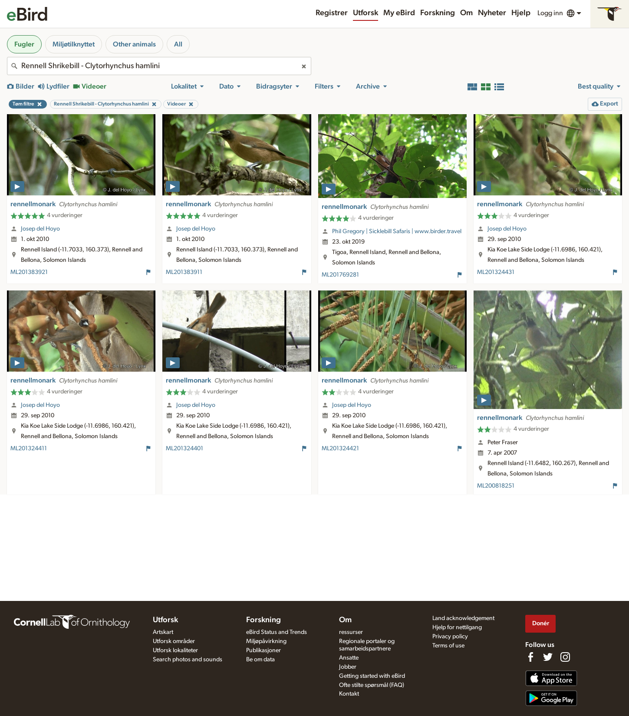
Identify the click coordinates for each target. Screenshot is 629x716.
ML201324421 (340, 448)
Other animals (134, 44)
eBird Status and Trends (276, 632)
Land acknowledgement (463, 618)
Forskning (437, 13)
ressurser (351, 632)
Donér (540, 623)
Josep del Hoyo (40, 229)
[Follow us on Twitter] (548, 657)
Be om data (260, 660)
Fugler (24, 44)
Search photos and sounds (187, 660)
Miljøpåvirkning (266, 641)
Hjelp (520, 13)
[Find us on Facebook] (530, 657)
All (178, 44)
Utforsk (365, 13)
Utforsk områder (174, 641)
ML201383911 (184, 272)
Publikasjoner (263, 650)
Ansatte (349, 658)
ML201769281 (340, 275)
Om (466, 13)
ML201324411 (28, 448)
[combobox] (159, 66)
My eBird (399, 13)
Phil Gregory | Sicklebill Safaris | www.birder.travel (396, 231)
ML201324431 (495, 272)
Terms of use (448, 646)
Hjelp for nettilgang (457, 627)
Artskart (163, 632)
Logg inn (550, 13)
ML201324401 (184, 448)
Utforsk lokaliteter (175, 650)
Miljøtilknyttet (74, 44)
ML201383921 (29, 272)
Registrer (332, 13)
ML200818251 (495, 486)
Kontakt (349, 694)
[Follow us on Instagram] (565, 657)
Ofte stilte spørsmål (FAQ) (371, 685)
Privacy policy (450, 637)
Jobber (347, 667)
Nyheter (492, 13)
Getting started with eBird (372, 676)
